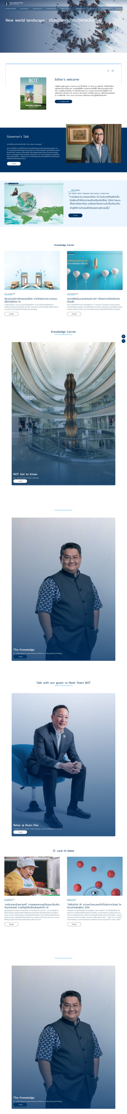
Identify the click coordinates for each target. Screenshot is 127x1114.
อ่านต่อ (14, 164)
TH (119, 5)
